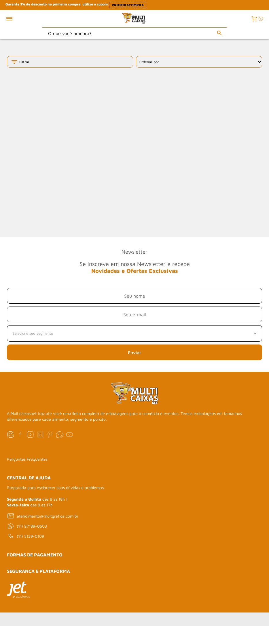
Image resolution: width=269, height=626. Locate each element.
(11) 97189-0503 (27, 526)
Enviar (134, 352)
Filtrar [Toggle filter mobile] (20, 62)
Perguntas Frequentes (27, 459)
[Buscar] (219, 33)
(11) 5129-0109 (25, 536)
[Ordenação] (199, 62)
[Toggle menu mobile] (15, 18)
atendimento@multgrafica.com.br (42, 516)
